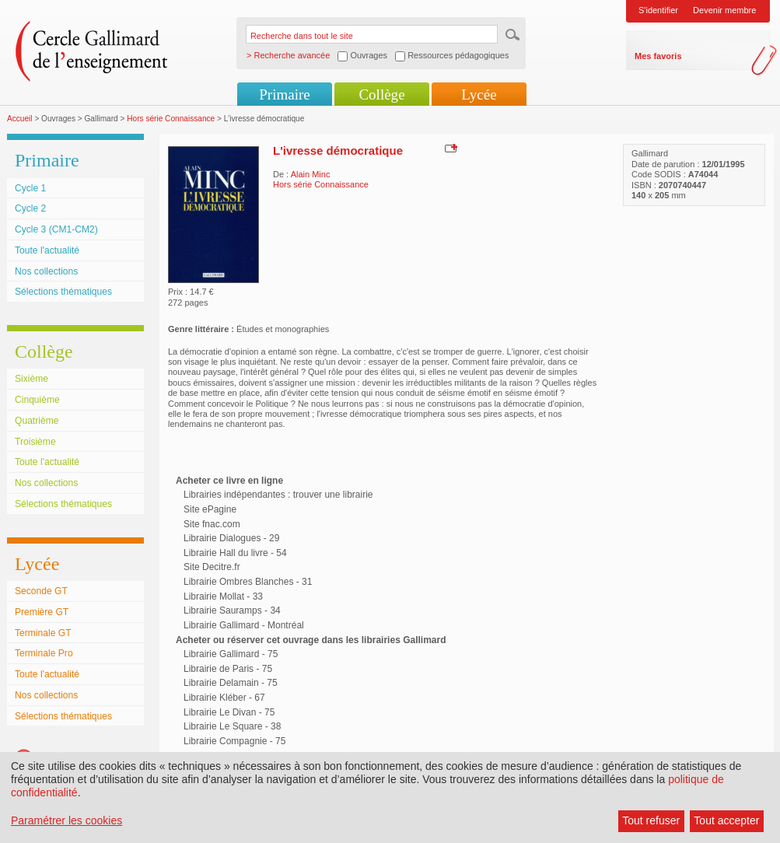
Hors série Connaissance (171, 118)
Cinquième (37, 399)
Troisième (35, 441)
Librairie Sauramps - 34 (232, 610)
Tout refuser (651, 820)
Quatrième (36, 420)
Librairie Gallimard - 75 (231, 654)
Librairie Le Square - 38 (232, 726)
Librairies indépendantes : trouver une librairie (278, 494)
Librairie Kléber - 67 (224, 697)
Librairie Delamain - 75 (231, 682)
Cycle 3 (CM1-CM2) (56, 229)
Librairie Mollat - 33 (223, 596)
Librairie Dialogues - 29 (231, 538)
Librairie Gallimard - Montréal (244, 625)
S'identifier (658, 10)
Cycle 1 (30, 188)
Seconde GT (41, 591)
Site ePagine (210, 509)
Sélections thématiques (63, 291)
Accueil (20, 118)
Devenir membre (724, 10)
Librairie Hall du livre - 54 (235, 552)
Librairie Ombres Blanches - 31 (248, 581)
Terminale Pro (44, 653)
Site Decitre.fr (212, 566)
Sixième (31, 378)
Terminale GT (43, 633)
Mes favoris (658, 56)
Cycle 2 (30, 208)
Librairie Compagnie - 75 (234, 741)
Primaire (284, 94)
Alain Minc (311, 174)
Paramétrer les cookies (66, 820)
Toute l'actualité (47, 250)
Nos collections (46, 271)
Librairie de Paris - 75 (228, 668)
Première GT (41, 612)
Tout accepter (726, 820)
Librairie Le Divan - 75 (229, 712)
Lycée (478, 94)
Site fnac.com (212, 524)
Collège (381, 94)
